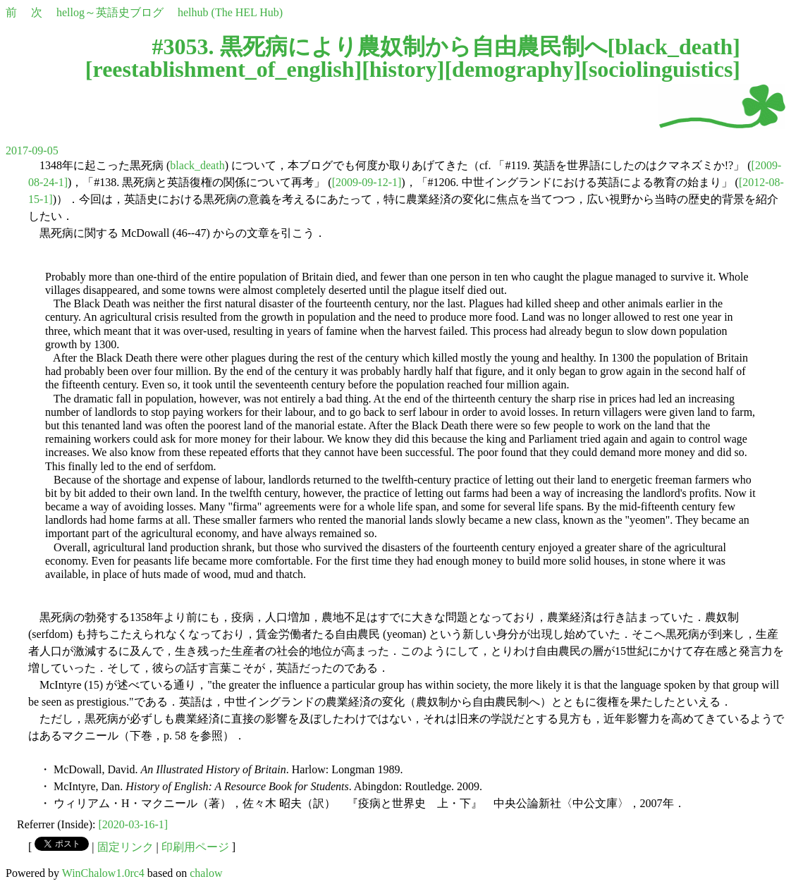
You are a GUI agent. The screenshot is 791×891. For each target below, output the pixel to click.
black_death (673, 46)
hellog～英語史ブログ (110, 12)
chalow (206, 873)
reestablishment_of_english (224, 69)
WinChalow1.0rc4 (103, 873)
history (403, 69)
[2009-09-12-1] (367, 182)
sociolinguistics (660, 69)
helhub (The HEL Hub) (230, 12)
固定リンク (125, 847)
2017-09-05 (32, 150)
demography (512, 69)
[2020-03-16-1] (133, 824)
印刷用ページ (195, 847)
